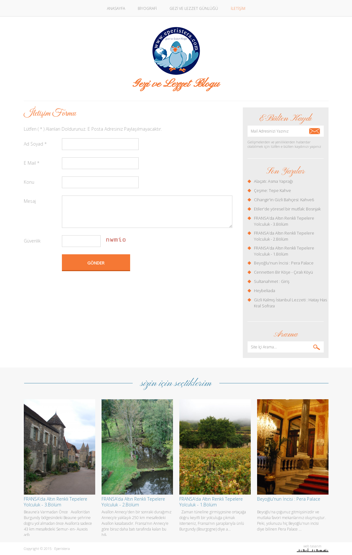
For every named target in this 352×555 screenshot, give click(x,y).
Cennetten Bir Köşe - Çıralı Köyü (283, 272)
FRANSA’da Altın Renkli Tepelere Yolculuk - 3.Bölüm (284, 221)
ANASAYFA (116, 8)
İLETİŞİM (238, 8)
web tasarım (312, 546)
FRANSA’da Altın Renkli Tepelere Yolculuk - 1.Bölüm (284, 251)
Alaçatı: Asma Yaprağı (273, 181)
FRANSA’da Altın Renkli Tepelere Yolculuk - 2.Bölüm (284, 236)
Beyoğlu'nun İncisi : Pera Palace (284, 263)
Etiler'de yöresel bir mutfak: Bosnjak (287, 209)
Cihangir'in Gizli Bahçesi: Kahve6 (284, 199)
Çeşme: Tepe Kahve (272, 190)
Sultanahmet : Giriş (271, 281)
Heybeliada (264, 290)
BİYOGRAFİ (147, 8)
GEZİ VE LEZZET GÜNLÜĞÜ (193, 8)
